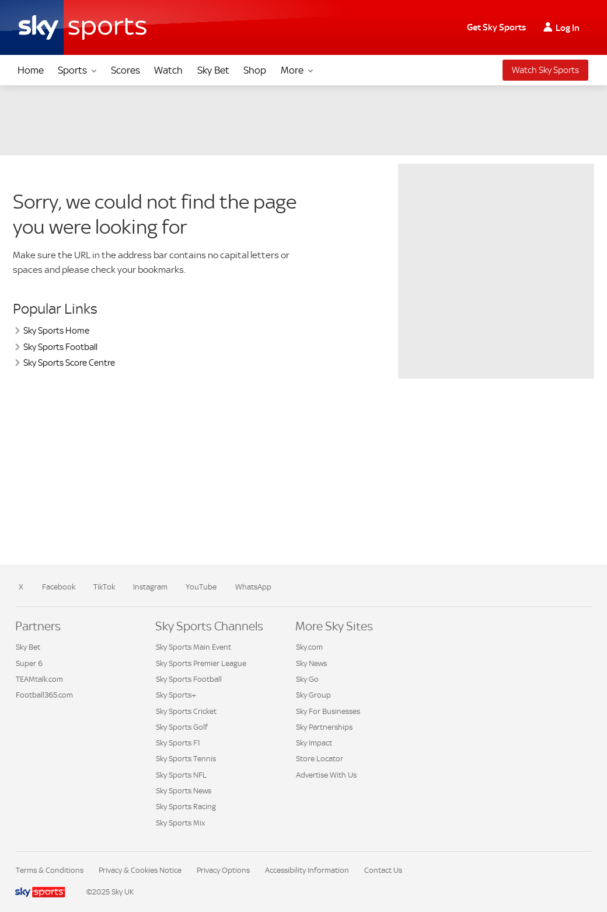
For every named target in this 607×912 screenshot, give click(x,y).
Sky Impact (314, 742)
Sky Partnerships (324, 727)
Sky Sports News (183, 790)
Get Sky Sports (496, 27)
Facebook (58, 586)
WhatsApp (253, 586)
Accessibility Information (307, 870)
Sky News (311, 663)
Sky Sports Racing (186, 806)
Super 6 (29, 663)
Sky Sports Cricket (186, 711)
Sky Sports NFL (181, 775)
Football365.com (44, 695)
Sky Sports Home (56, 330)
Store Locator (319, 758)
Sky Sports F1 (178, 742)
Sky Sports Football (60, 347)
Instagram (150, 586)
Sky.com (309, 647)
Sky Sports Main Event (193, 647)
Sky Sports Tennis (186, 758)
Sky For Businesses (328, 711)
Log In (568, 28)
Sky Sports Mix (180, 823)
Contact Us (383, 870)
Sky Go (307, 679)
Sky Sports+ (176, 695)
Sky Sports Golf (182, 727)
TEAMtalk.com (39, 679)
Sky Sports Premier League (201, 663)
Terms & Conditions (49, 870)
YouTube (201, 586)
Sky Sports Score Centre (69, 362)
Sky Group (313, 695)
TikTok (104, 586)
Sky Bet (28, 647)
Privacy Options (223, 870)
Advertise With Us (326, 775)
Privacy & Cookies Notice (140, 870)
